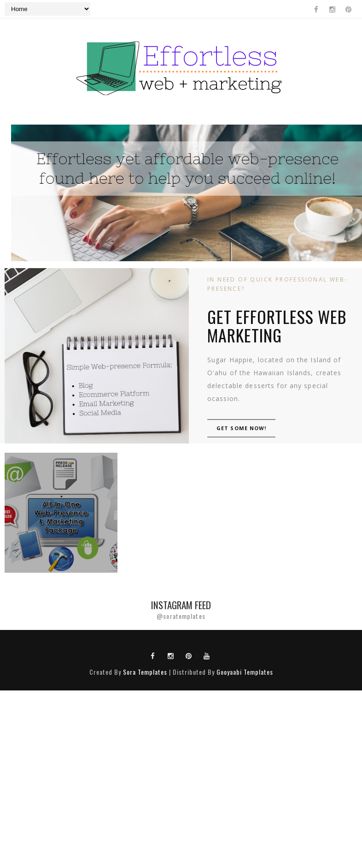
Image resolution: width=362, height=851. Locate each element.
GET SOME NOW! (241, 428)
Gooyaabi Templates (244, 672)
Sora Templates (145, 672)
